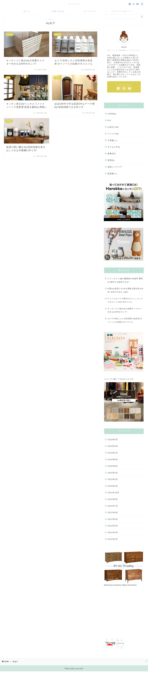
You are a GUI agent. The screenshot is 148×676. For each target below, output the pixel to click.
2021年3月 (113, 536)
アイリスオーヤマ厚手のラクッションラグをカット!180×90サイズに (125, 304)
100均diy (112, 117)
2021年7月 (113, 509)
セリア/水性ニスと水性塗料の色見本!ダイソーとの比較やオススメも (125, 324)
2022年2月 (113, 489)
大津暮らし (113, 144)
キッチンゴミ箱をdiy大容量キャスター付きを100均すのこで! (125, 314)
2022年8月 (113, 463)
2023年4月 (113, 450)
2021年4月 (113, 529)
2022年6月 (113, 470)
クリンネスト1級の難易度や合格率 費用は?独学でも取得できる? (125, 284)
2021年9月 (113, 503)
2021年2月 (113, 543)
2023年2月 (113, 456)
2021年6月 (113, 516)
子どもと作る (114, 150)
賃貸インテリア (115, 170)
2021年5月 (113, 523)
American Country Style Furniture (120, 589)
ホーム (26, 11)
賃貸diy (111, 164)
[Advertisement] (123, 616)
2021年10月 (113, 496)
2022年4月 (113, 476)
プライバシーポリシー (121, 11)
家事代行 (112, 157)
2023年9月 (113, 443)
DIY (109, 124)
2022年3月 (113, 483)
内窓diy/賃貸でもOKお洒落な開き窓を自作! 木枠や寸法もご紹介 (125, 294)
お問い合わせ (58, 11)
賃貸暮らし (113, 177)
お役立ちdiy (113, 131)
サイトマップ (90, 11)
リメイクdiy (113, 137)
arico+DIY (74, 4)
